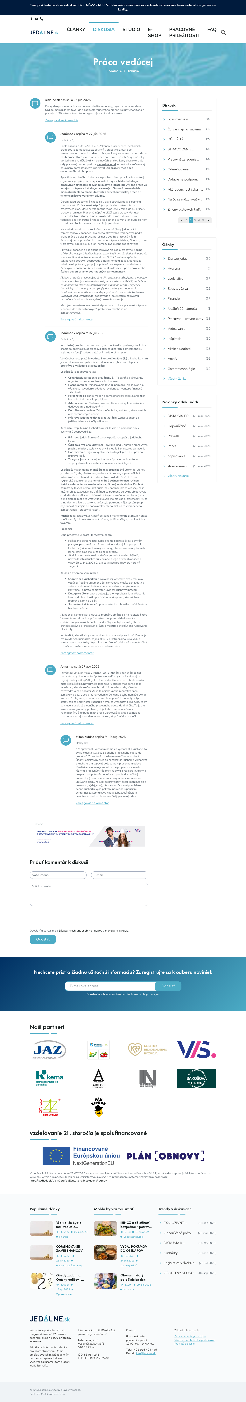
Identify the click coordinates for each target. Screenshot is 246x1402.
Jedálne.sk (115, 71)
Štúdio (131, 29)
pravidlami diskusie (112, 931)
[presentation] (55, 917)
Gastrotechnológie (133, 1236)
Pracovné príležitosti (184, 32)
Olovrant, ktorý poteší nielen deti (132, 1277)
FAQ (212, 29)
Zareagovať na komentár (57, 120)
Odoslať (39, 939)
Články (76, 29)
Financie (63, 1236)
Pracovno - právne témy (69, 1265)
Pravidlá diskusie (184, 1343)
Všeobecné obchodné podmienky (194, 1340)
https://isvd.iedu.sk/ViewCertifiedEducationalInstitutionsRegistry (68, 1180)
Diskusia (104, 29)
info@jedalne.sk (146, 1353)
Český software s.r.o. (53, 1394)
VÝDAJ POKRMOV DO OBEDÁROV (133, 1248)
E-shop (154, 32)
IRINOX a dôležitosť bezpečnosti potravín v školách (135, 1226)
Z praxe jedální (64, 1294)
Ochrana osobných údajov (190, 1336)
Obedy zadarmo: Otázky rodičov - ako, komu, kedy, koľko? (69, 1281)
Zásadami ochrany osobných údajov (76, 931)
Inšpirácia (128, 1289)
